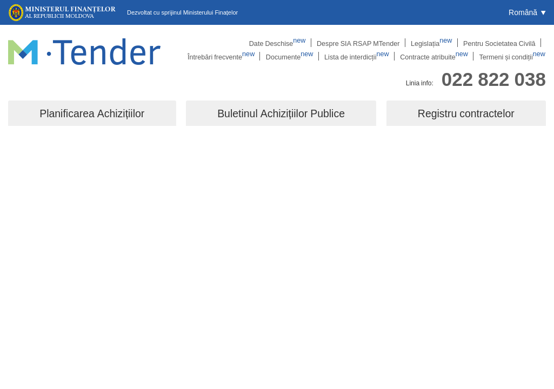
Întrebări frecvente (503, 42)
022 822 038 (494, 77)
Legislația (359, 42)
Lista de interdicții (364, 56)
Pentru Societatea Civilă (424, 42)
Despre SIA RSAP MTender (288, 42)
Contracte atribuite (439, 56)
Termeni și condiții (514, 56)
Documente (299, 56)
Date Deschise (211, 42)
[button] (527, 12)
